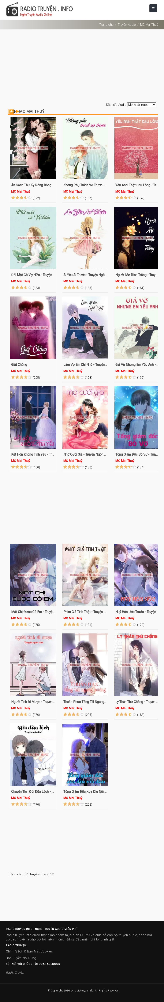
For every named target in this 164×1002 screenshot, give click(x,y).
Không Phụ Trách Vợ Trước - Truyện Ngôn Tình (85, 185)
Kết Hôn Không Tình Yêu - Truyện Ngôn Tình (33, 454)
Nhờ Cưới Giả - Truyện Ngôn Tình (85, 454)
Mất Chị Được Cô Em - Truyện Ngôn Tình (33, 612)
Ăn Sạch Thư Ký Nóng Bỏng (31, 185)
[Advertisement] (82, 66)
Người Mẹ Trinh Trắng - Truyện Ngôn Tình (137, 275)
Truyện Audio (127, 25)
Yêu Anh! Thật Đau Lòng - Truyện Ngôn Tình (137, 185)
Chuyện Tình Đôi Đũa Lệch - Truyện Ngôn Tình (33, 792)
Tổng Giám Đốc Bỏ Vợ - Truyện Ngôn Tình (137, 454)
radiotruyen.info (83, 990)
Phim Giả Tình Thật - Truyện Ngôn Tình (85, 612)
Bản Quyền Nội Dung (21, 958)
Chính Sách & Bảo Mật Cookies (29, 951)
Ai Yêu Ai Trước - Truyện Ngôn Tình (85, 275)
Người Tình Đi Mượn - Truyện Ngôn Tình (33, 702)
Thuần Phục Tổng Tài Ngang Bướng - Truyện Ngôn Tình (85, 702)
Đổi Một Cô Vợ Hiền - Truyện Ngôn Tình (33, 275)
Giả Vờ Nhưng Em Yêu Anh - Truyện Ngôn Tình (137, 365)
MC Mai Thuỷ (149, 25)
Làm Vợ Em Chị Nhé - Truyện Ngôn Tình (85, 365)
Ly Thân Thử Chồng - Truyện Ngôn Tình (137, 702)
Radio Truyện (15, 972)
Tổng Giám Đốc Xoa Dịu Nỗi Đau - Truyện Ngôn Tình (85, 792)
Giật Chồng (19, 365)
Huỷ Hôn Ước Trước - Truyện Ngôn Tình (137, 612)
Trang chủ (106, 25)
